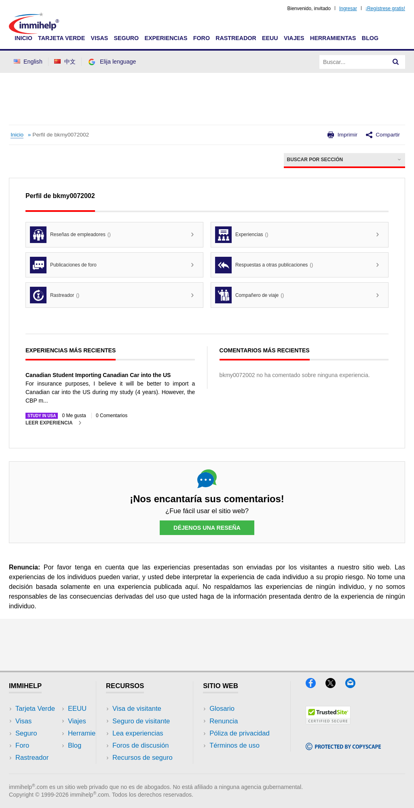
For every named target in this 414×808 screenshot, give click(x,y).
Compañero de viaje (249, 295)
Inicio (23, 38)
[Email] (354, 685)
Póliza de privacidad (239, 733)
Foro (201, 38)
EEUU (270, 38)
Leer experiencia (49, 423)
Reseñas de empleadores (70, 234)
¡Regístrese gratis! (385, 8)
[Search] (396, 62)
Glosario (221, 708)
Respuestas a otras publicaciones (264, 265)
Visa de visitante (136, 708)
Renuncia (223, 721)
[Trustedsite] (328, 722)
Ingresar (348, 8)
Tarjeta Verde (61, 38)
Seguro (126, 38)
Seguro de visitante (141, 721)
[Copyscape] (343, 747)
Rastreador (235, 38)
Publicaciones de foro (63, 265)
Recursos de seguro (142, 757)
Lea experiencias (137, 733)
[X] (335, 685)
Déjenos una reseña (207, 527)
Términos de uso (234, 745)
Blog (370, 38)
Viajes (294, 38)
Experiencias (165, 38)
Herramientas (333, 38)
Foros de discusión (140, 745)
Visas (99, 38)
